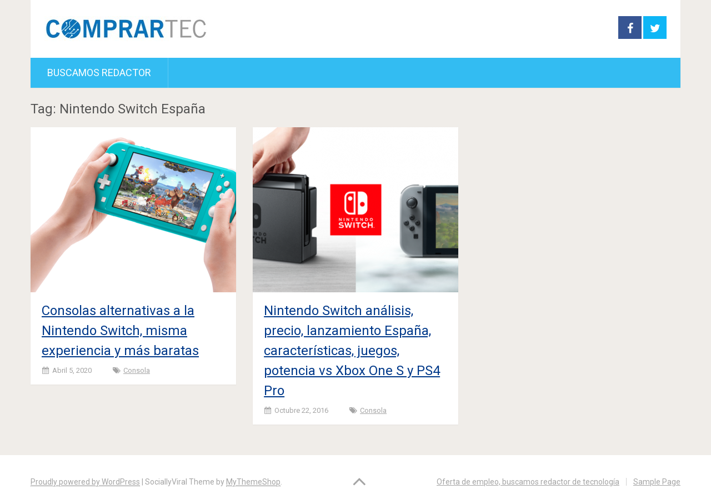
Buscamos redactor (99, 72)
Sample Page (656, 481)
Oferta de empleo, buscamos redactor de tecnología (528, 481)
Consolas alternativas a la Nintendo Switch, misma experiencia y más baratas (120, 330)
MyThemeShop (253, 481)
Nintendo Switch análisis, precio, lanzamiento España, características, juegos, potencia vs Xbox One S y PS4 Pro (352, 350)
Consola (136, 370)
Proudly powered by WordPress (85, 481)
